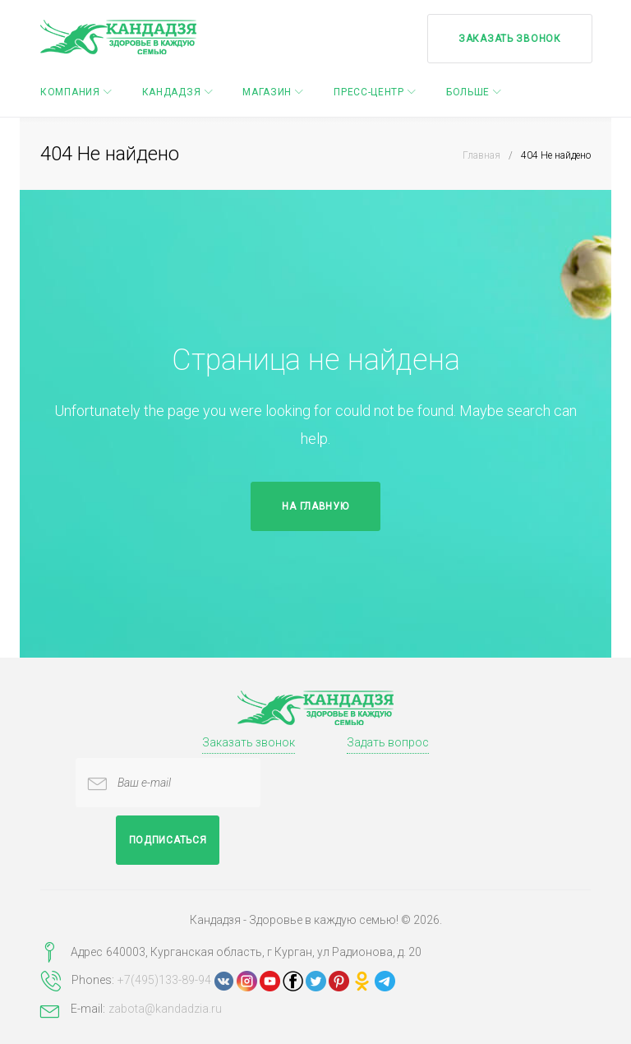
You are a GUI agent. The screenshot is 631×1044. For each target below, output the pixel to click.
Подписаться (168, 840)
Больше (468, 91)
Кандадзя (171, 91)
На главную (315, 506)
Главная (481, 155)
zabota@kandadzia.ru (165, 1008)
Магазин (267, 91)
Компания (70, 91)
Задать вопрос (388, 742)
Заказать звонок (508, 37)
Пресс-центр (369, 91)
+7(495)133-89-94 (164, 979)
